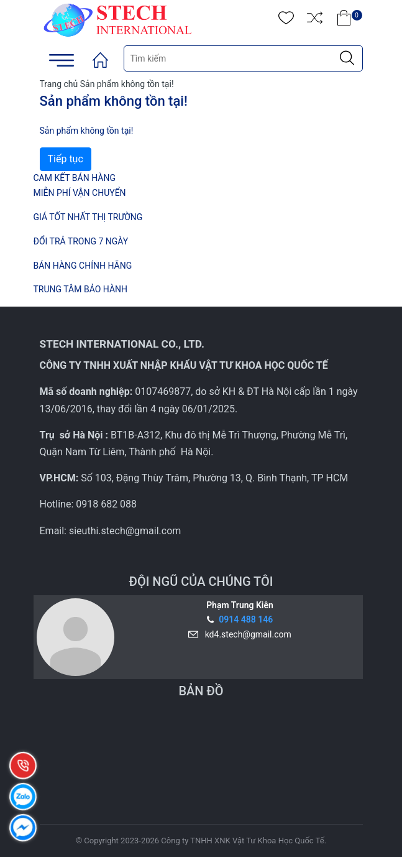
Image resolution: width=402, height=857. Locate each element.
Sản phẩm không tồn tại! (127, 84)
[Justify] (347, 58)
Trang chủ (59, 84)
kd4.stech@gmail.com (246, 634)
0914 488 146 (246, 619)
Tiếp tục (65, 159)
